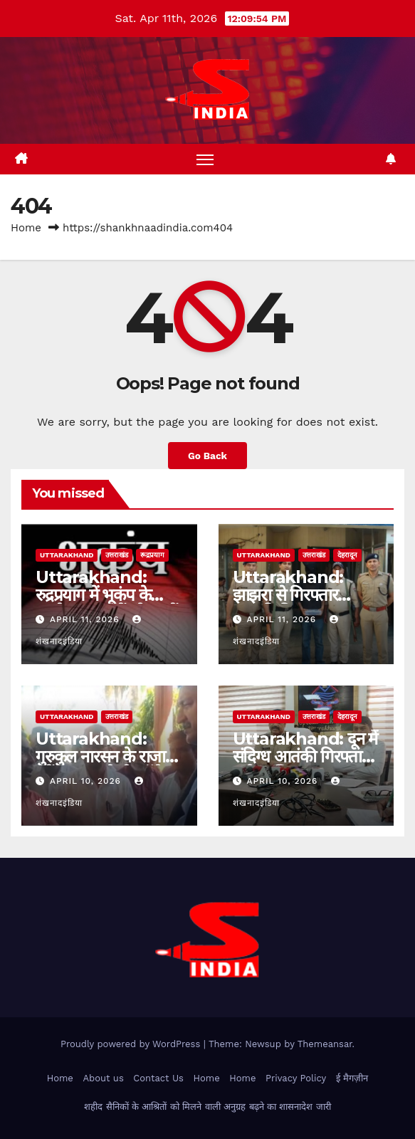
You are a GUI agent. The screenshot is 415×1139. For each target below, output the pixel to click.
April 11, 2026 (86, 619)
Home (26, 227)
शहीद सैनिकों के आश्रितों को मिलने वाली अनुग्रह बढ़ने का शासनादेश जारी (207, 1106)
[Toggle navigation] (205, 159)
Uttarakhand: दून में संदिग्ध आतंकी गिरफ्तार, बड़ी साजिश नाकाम (305, 756)
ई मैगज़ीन (352, 1078)
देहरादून (347, 555)
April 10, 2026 (87, 781)
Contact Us (158, 1078)
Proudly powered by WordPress (132, 1044)
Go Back (207, 455)
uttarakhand (66, 555)
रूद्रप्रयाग (152, 555)
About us (103, 1078)
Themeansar (325, 1044)
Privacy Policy (296, 1078)
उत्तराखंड (116, 555)
